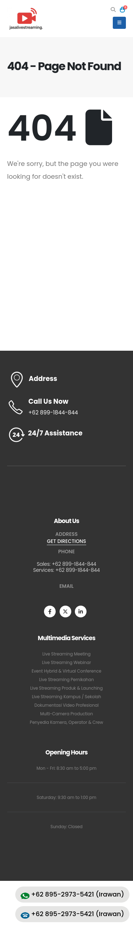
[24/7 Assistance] (66, 435)
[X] (65, 611)
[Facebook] (50, 611)
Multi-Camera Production (66, 714)
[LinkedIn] (81, 611)
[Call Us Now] (66, 407)
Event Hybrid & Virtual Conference (66, 671)
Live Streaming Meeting (67, 654)
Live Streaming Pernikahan (66, 680)
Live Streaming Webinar (66, 662)
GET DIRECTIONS (66, 541)
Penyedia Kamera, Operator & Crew (66, 722)
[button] (113, 9)
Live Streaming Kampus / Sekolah (66, 697)
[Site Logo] (26, 18)
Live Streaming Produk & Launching (66, 688)
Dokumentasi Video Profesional (66, 705)
